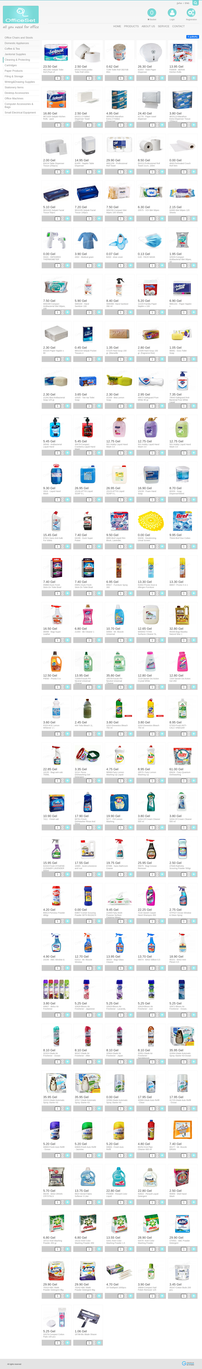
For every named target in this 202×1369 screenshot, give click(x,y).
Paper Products (14, 70)
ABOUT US (148, 26)
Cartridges (11, 65)
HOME (117, 26)
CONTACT (178, 26)
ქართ (179, 3)
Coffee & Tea (12, 48)
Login (172, 14)
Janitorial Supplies (15, 54)
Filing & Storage (14, 76)
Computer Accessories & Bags (19, 106)
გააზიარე (192, 37)
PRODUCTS (131, 26)
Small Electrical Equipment (20, 112)
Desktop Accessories (17, 92)
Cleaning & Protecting (17, 59)
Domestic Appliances (17, 43)
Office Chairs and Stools (19, 37)
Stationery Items (14, 87)
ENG (187, 3)
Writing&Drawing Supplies (20, 81)
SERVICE (163, 26)
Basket (151, 14)
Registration (191, 14)
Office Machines (14, 98)
